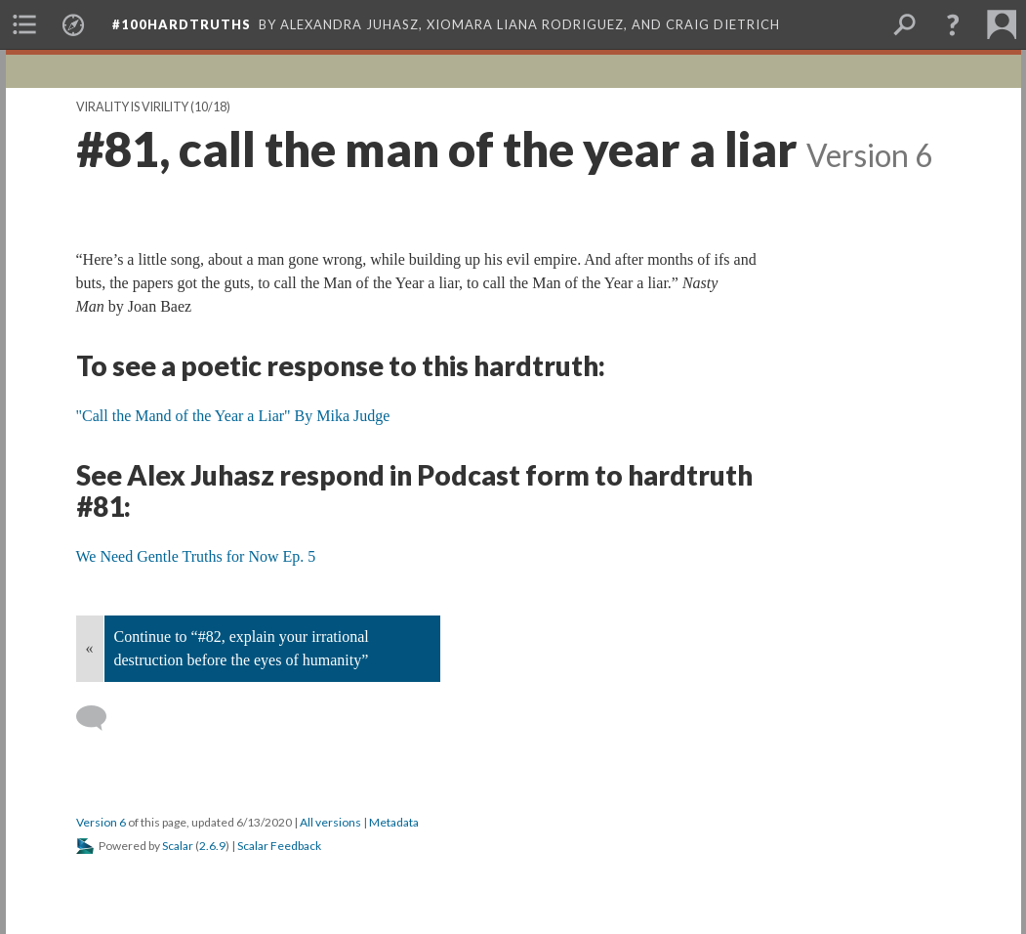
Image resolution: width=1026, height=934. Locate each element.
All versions (330, 822)
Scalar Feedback (279, 845)
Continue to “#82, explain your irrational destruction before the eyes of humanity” (241, 648)
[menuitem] (24, 24)
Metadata (394, 822)
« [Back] (90, 648)
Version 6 (101, 822)
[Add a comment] (100, 718)
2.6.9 (212, 845)
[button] (952, 24)
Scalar (177, 845)
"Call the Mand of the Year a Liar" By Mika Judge (233, 415)
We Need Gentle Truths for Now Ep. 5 (196, 556)
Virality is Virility (132, 107)
